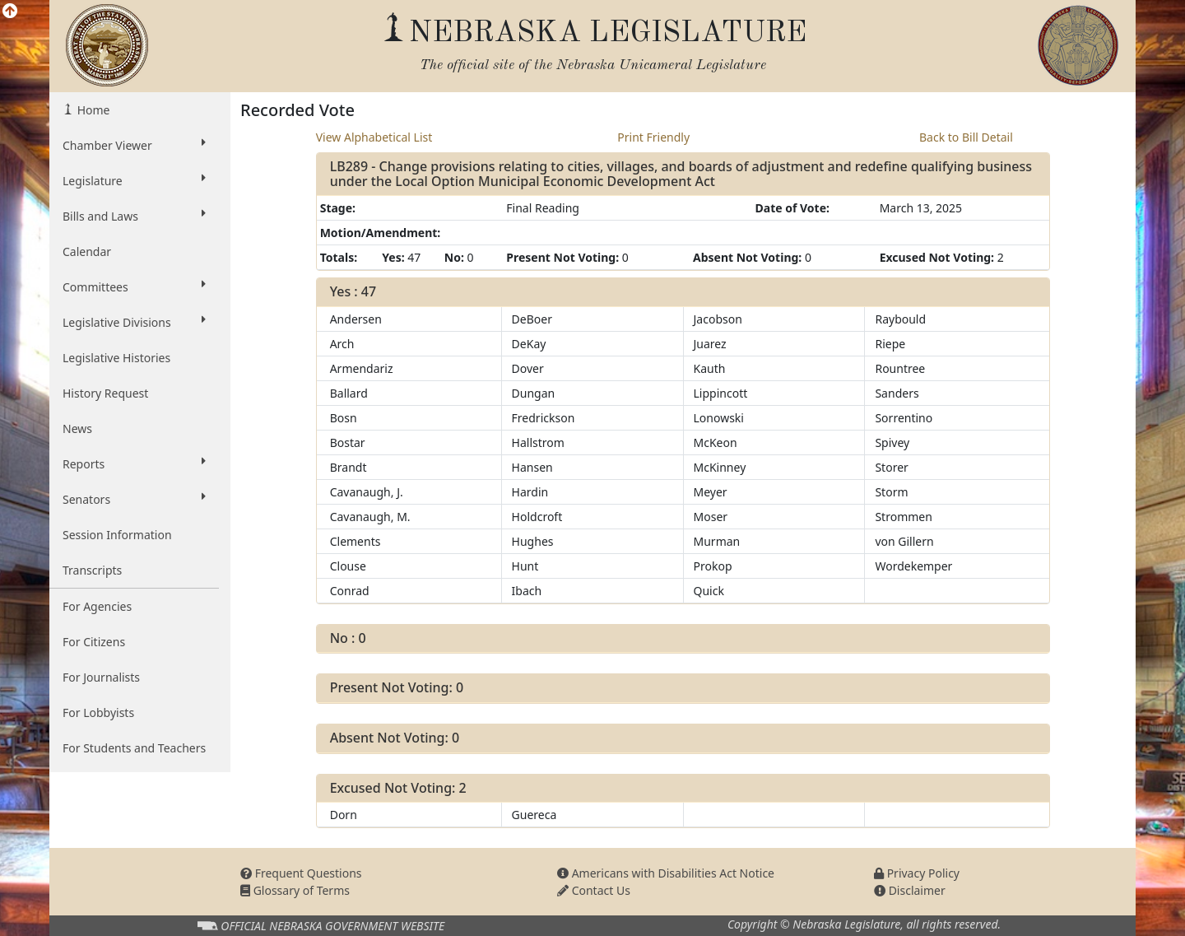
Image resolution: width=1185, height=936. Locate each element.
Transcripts (92, 570)
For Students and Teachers (134, 748)
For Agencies (97, 606)
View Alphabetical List (374, 137)
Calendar (87, 251)
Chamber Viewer (134, 145)
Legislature (134, 180)
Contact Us (593, 890)
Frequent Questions (301, 873)
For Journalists (101, 677)
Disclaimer (910, 890)
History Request (105, 393)
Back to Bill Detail (966, 137)
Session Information (117, 535)
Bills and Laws (134, 215)
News (77, 428)
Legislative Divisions (134, 322)
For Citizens (94, 642)
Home (91, 110)
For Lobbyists (98, 712)
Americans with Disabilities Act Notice (665, 873)
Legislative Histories (116, 358)
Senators (134, 499)
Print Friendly (653, 137)
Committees (134, 286)
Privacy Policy (917, 873)
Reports (134, 463)
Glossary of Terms (295, 890)
